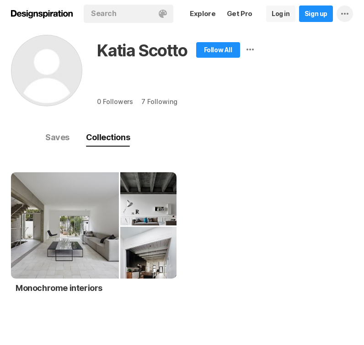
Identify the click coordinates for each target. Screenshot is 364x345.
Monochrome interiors (59, 288)
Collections (108, 137)
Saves (57, 137)
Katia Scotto (142, 50)
